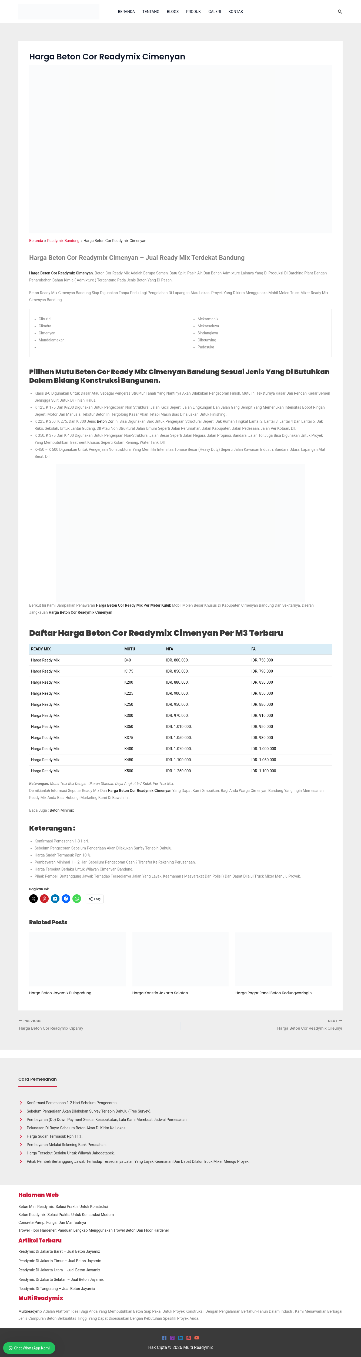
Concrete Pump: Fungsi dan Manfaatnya (52, 1222)
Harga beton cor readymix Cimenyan (140, 790)
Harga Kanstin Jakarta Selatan (161, 993)
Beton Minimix (62, 810)
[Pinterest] (188, 1337)
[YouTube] (196, 1337)
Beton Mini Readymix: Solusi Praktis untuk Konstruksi (63, 1206)
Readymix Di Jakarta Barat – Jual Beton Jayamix (59, 1251)
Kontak (236, 11)
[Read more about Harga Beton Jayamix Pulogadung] (77, 959)
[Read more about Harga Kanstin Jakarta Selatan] (180, 959)
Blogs (173, 11)
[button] (340, 11)
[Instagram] (172, 1337)
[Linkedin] (180, 1337)
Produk (193, 11)
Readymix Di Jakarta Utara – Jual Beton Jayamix (59, 1270)
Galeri (214, 11)
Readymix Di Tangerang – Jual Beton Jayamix (56, 1289)
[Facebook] (164, 1337)
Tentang (150, 11)
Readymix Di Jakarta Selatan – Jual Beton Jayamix (61, 1279)
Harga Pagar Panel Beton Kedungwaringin (275, 993)
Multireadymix (30, 1311)
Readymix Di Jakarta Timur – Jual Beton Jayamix (59, 1261)
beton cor (105, 421)
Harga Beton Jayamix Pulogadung (62, 993)
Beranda (126, 11)
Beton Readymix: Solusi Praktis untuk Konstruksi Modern (66, 1214)
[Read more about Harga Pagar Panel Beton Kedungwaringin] (283, 959)
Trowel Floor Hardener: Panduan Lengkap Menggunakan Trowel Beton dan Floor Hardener (93, 1230)
